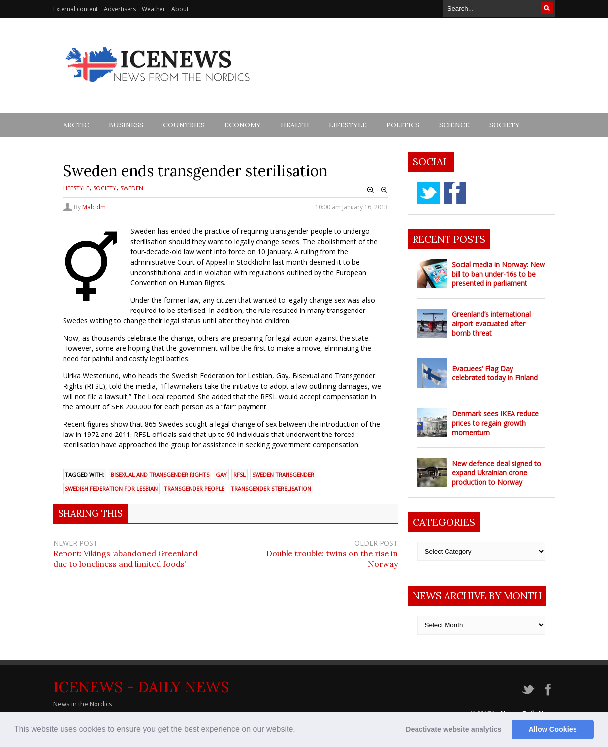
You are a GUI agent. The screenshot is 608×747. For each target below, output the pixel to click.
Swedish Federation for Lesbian (111, 488)
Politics (402, 125)
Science (454, 125)
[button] (298, 730)
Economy (242, 125)
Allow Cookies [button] (553, 729)
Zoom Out (370, 190)
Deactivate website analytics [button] (453, 729)
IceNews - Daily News (141, 687)
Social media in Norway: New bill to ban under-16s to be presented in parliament (498, 274)
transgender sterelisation (271, 488)
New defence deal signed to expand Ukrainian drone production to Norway (496, 473)
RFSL (239, 474)
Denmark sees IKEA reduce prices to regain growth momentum (495, 423)
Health (295, 125)
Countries (184, 125)
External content (75, 9)
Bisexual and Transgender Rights (160, 474)
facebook (455, 193)
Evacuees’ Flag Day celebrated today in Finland (495, 373)
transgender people (194, 488)
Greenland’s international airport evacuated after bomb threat (491, 324)
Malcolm (94, 207)
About (180, 9)
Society (504, 125)
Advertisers (120, 9)
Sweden (131, 188)
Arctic (76, 125)
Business (126, 125)
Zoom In (384, 190)
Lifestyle (348, 125)
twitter (428, 193)
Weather (153, 9)
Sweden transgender (283, 474)
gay (221, 474)
